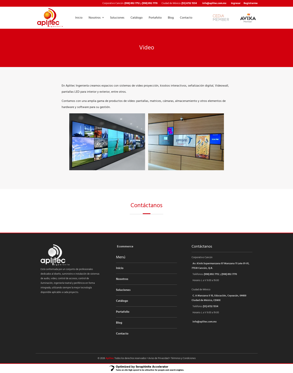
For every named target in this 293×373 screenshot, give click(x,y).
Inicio (78, 17)
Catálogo (137, 17)
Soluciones (117, 17)
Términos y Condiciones (183, 358)
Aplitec (110, 358)
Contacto (186, 17)
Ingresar (236, 3)
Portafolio (155, 17)
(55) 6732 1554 (189, 3)
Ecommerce (125, 246)
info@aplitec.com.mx (214, 3)
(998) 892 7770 (150, 3)
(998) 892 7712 (132, 3)
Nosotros (95, 17)
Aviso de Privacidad (158, 358)
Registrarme (251, 3)
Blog (171, 17)
